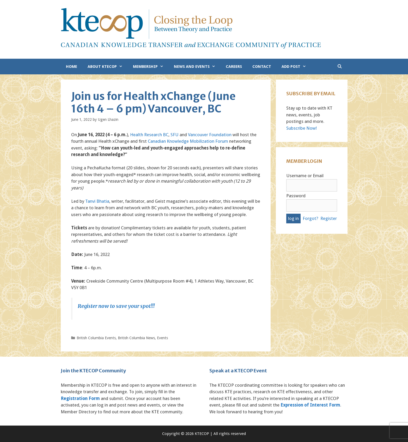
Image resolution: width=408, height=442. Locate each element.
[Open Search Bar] (339, 66)
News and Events (197, 66)
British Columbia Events (96, 338)
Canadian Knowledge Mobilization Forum (188, 141)
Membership (151, 66)
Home (71, 66)
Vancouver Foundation (210, 134)
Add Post (296, 66)
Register (328, 218)
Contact (261, 66)
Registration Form (80, 398)
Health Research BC (149, 134)
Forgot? (310, 218)
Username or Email (305, 175)
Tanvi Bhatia (97, 201)
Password (296, 195)
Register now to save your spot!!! (116, 306)
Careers (234, 66)
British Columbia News (136, 338)
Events (162, 338)
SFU (174, 134)
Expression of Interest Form (310, 405)
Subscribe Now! (301, 128)
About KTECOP (108, 66)
